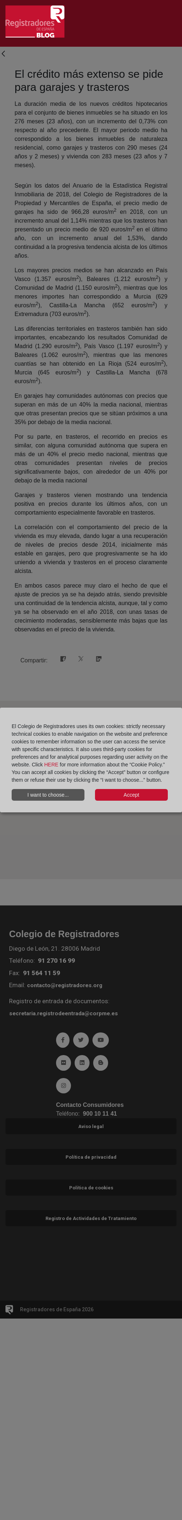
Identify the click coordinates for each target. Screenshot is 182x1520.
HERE (51, 764)
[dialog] (91, 760)
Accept (131, 795)
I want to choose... (48, 795)
